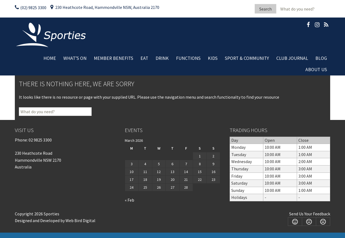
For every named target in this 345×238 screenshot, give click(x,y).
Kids (213, 58)
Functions (188, 58)
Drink (162, 58)
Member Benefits (113, 58)
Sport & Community (247, 58)
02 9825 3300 (40, 140)
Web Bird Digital (80, 220)
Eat (144, 58)
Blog (321, 58)
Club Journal (292, 58)
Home (49, 58)
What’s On (75, 58)
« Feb (129, 200)
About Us (316, 70)
